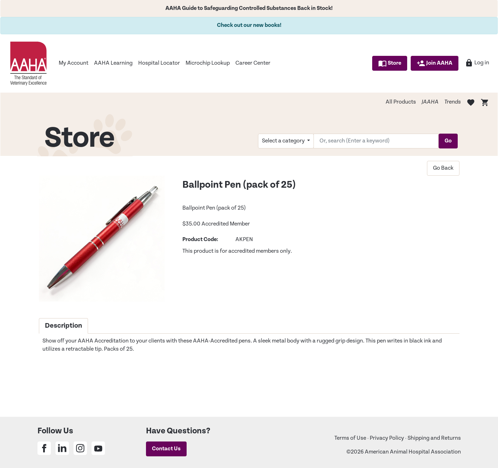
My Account (73, 63)
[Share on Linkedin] (62, 448)
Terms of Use (350, 438)
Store (389, 63)
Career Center (252, 63)
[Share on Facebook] (44, 448)
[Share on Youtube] (98, 448)
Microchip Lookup (208, 63)
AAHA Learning (113, 63)
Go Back (443, 168)
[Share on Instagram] (80, 448)
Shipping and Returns (434, 438)
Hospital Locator (159, 63)
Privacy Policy (387, 438)
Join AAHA (434, 63)
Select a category (284, 141)
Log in (477, 63)
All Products (401, 102)
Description (63, 326)
